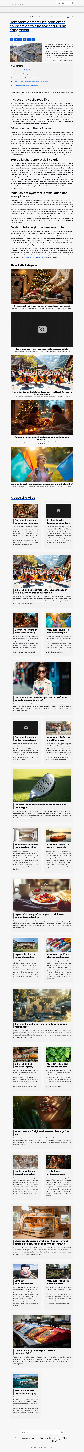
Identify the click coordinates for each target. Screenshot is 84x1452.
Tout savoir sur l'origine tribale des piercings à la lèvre (42, 1133)
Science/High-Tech (55, 1439)
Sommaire (18, 65)
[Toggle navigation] (12, 9)
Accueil (12, 17)
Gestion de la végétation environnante (26, 85)
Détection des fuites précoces (23, 74)
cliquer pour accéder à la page (35, 257)
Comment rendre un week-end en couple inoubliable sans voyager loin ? (42, 438)
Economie (20, 1438)
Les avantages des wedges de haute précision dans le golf (40, 806)
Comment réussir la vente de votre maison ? (58, 1283)
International (33, 1438)
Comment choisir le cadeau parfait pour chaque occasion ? (42, 306)
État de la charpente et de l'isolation (25, 78)
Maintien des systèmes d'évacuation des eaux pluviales (31, 82)
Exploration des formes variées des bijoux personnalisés (42, 349)
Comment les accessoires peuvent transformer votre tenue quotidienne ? (41, 699)
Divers (18, 17)
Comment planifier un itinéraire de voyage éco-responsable (41, 1025)
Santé (43, 1438)
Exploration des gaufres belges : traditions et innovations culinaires (40, 916)
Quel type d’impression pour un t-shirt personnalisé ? (36, 1352)
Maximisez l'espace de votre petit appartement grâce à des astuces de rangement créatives (41, 1242)
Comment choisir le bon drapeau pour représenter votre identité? (42, 484)
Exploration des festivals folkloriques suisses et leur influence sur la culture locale (42, 393)
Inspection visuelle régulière (22, 70)
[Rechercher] (65, 3)
